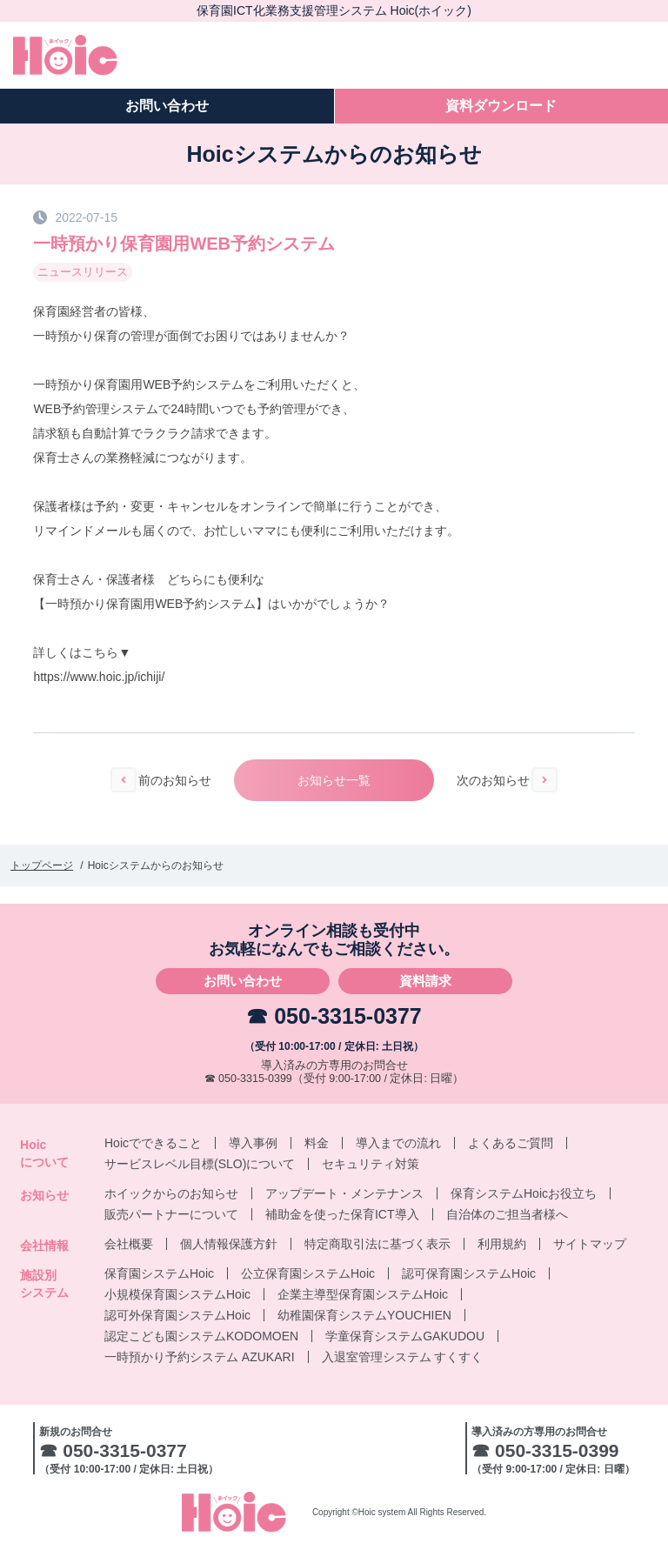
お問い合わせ (243, 980)
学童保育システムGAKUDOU (404, 1336)
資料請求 (425, 980)
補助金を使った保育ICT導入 (342, 1214)
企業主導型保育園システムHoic (362, 1294)
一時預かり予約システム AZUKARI (199, 1357)
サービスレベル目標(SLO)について (199, 1164)
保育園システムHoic (159, 1273)
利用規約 (502, 1244)
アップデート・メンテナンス (344, 1193)
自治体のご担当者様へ (507, 1214)
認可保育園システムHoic (469, 1273)
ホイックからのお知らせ (171, 1193)
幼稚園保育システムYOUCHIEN (364, 1315)
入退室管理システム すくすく (403, 1357)
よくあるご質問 (510, 1143)
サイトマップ (589, 1244)
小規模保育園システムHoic (177, 1294)
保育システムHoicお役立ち (524, 1193)
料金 (316, 1143)
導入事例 (253, 1143)
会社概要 (128, 1244)
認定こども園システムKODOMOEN (201, 1336)
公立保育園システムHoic (308, 1273)
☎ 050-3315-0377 (334, 1016)
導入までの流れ (398, 1143)
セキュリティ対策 (370, 1164)
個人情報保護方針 (228, 1244)
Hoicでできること (153, 1143)
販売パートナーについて (171, 1214)
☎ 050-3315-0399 (248, 1078)
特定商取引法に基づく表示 (377, 1244)
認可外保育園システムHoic (177, 1315)
